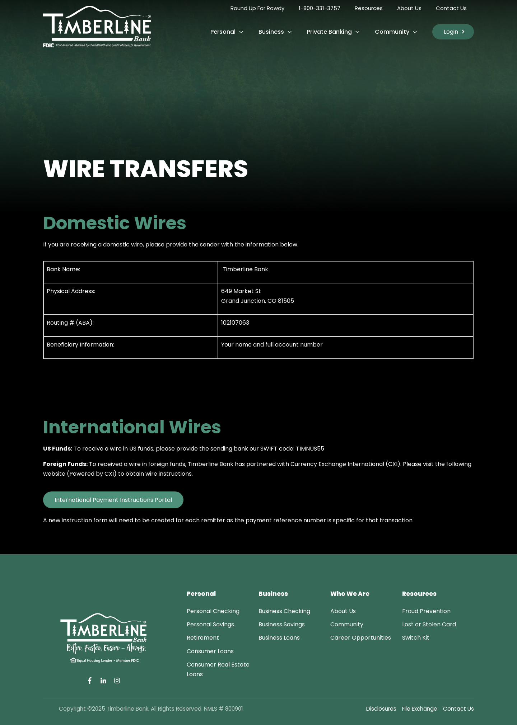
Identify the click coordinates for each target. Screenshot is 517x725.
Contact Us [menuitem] (451, 8)
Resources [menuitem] (369, 8)
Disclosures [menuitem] (381, 708)
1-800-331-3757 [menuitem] (319, 8)
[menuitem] (213, 611)
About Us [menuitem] (409, 8)
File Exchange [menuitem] (419, 708)
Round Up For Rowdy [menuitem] (257, 8)
